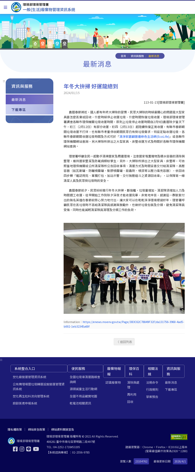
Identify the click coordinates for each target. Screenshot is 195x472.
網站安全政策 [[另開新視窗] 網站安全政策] (36, 429)
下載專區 (18, 109)
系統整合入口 (24, 368)
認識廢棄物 (113, 382)
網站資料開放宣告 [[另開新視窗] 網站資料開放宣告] (62, 429)
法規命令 (152, 382)
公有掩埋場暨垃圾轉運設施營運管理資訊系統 (39, 386)
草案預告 (152, 396)
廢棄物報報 (114, 371)
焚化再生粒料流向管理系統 (31, 396)
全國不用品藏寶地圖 (83, 396)
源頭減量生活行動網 (83, 389)
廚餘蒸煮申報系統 (25, 403)
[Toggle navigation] (6, 7)
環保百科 (134, 371)
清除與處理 (133, 385)
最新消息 (18, 99)
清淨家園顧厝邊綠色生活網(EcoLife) (144, 136)
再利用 (131, 394)
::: (4, 80)
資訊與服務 (137, 56)
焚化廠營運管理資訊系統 (29, 377)
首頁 (123, 56)
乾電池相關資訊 (80, 403)
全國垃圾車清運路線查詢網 (85, 379)
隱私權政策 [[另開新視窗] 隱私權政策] (15, 429)
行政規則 (152, 389)
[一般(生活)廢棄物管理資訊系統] (43, 7)
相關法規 (153, 371)
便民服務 (78, 368)
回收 (130, 401)
